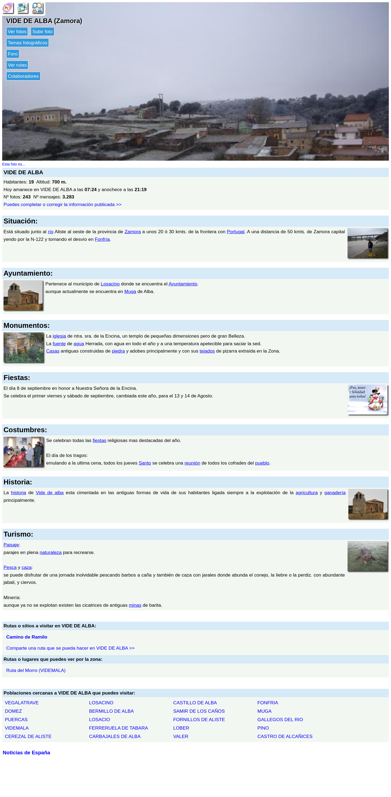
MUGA (264, 711)
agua (79, 343)
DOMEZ (13, 711)
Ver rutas (17, 65)
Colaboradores (23, 76)
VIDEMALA (17, 728)
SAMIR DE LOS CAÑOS (199, 711)
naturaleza (51, 552)
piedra (118, 351)
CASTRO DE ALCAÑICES (285, 736)
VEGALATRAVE (22, 702)
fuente (59, 343)
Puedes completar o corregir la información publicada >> (62, 204)
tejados (207, 351)
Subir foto (42, 31)
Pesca (10, 567)
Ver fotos (17, 31)
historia (18, 492)
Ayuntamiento (183, 284)
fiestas (99, 440)
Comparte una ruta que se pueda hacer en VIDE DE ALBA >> (70, 648)
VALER (180, 736)
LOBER (181, 728)
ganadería (335, 492)
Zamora (133, 231)
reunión (192, 463)
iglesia (59, 336)
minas (135, 605)
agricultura (307, 492)
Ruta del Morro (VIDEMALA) (36, 670)
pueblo (262, 463)
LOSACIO (99, 719)
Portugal (236, 231)
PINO (263, 728)
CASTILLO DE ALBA (195, 702)
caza (26, 567)
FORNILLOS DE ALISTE (199, 719)
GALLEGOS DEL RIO (280, 719)
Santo (145, 463)
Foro (13, 54)
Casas (52, 351)
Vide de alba (50, 492)
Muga (130, 291)
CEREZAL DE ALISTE (28, 736)
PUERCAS (16, 719)
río (50, 231)
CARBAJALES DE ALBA (115, 736)
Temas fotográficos (27, 42)
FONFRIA (267, 702)
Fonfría (102, 239)
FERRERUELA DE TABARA (118, 728)
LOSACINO (101, 702)
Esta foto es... (13, 164)
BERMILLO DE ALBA (111, 711)
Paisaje (11, 544)
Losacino (110, 284)
